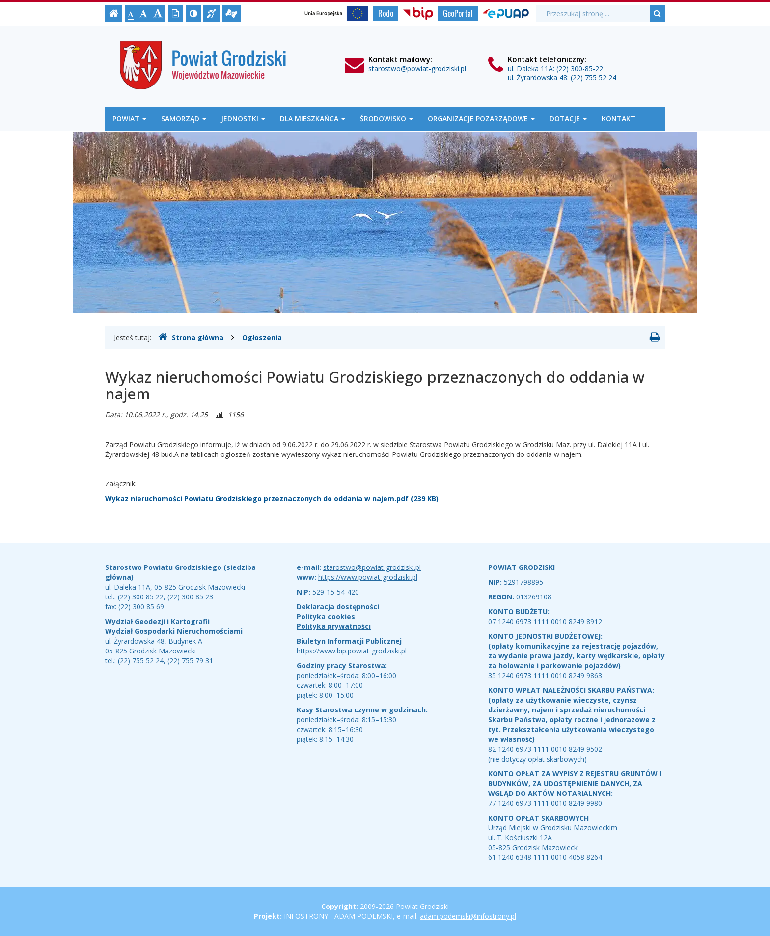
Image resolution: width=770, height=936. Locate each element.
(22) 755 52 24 (593, 77)
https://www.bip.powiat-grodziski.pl (352, 650)
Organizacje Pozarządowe (481, 118)
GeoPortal (458, 13)
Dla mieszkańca (312, 118)
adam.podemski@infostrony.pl (468, 916)
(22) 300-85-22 (579, 68)
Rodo (385, 13)
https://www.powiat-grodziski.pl (367, 577)
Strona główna (190, 337)
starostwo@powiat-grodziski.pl (417, 68)
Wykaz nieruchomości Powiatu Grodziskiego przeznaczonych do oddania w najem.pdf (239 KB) (272, 498)
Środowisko (386, 118)
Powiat (129, 118)
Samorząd (183, 118)
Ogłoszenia (262, 337)
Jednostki (243, 118)
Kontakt (618, 118)
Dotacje (568, 118)
